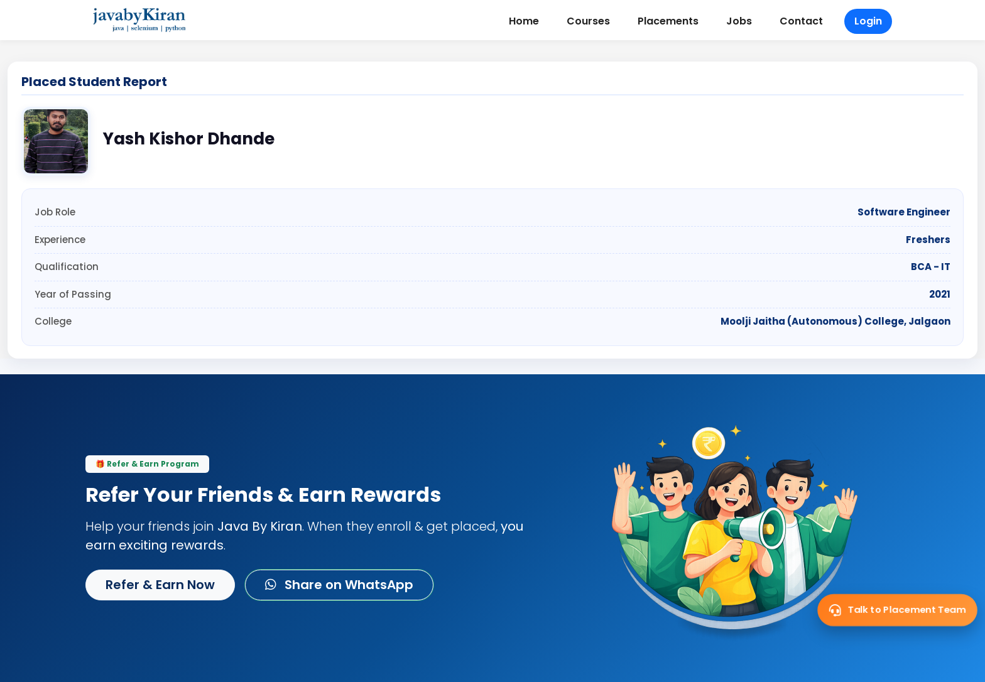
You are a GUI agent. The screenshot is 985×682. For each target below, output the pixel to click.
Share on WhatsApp (339, 584)
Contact (801, 21)
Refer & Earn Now (160, 584)
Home (524, 21)
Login (868, 21)
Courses (588, 21)
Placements (668, 21)
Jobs (739, 21)
